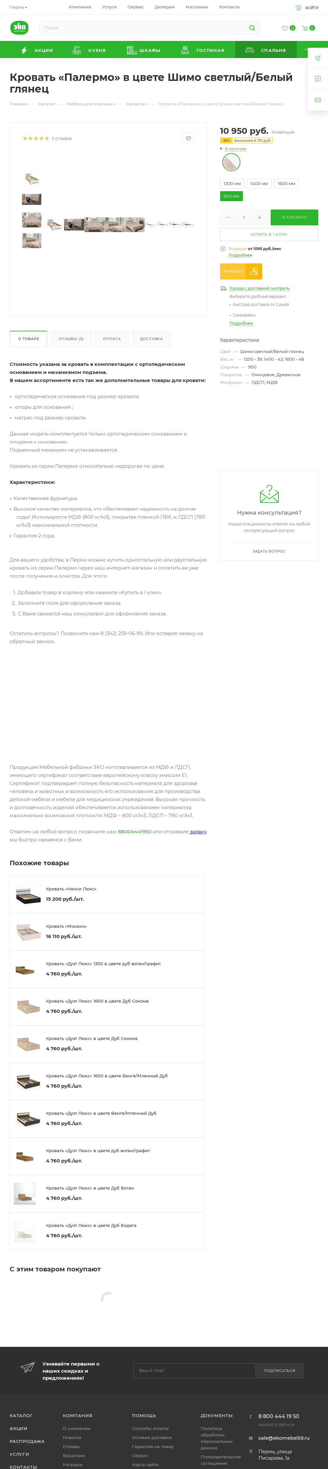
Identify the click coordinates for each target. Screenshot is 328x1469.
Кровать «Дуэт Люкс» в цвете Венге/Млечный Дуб (101, 1113)
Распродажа (27, 1441)
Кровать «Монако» (66, 926)
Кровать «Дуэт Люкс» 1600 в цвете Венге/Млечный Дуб (107, 1075)
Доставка (151, 339)
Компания (77, 1415)
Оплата (112, 339)
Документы (217, 1415)
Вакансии (74, 1455)
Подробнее (241, 255)
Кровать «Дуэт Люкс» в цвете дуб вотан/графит (98, 1150)
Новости (72, 1437)
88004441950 (134, 831)
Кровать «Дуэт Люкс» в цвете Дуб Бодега (91, 1225)
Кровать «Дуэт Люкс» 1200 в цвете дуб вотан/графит (103, 963)
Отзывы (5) (71, 339)
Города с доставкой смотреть (259, 288)
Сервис (140, 1455)
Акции (19, 1428)
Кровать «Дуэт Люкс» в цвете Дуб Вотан (90, 1187)
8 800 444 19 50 (278, 1416)
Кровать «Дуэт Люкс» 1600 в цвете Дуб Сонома (97, 1001)
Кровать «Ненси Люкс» (71, 888)
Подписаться (279, 1370)
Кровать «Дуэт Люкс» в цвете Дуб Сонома (92, 1038)
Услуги (19, 1454)
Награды (72, 1464)
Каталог (21, 1415)
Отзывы (71, 1446)
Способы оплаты (150, 1428)
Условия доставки (152, 1437)
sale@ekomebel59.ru (284, 1438)
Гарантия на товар (153, 1446)
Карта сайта (145, 1464)
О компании (76, 1428)
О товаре (28, 339)
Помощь (144, 1415)
